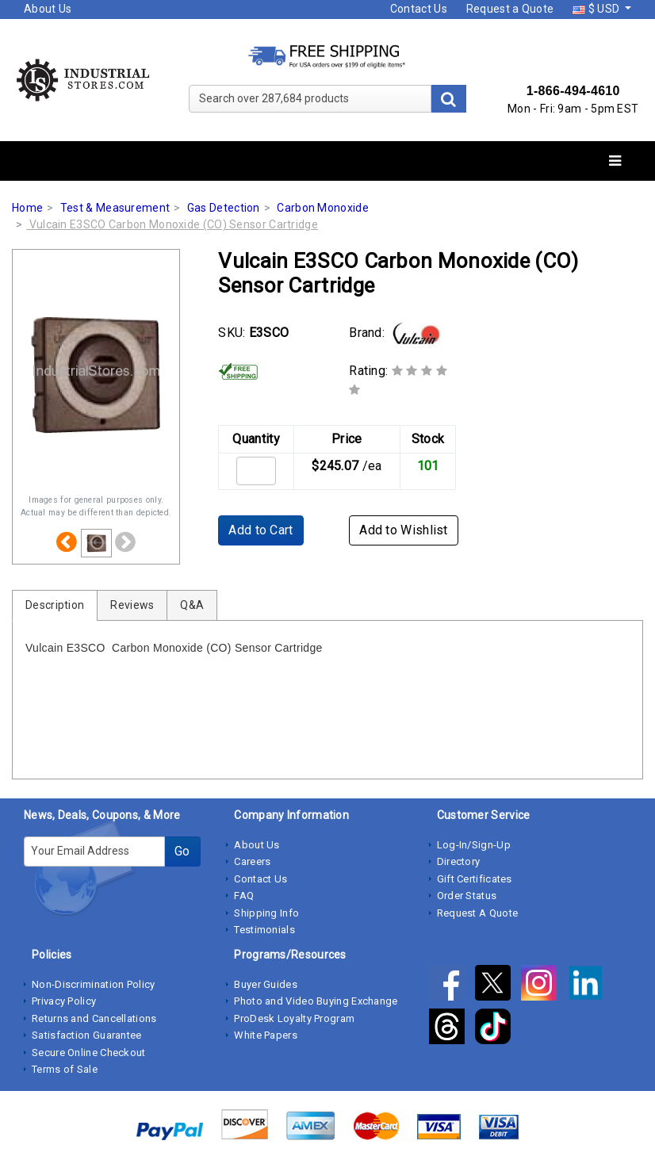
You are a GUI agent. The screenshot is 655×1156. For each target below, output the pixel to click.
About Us (47, 8)
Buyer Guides (265, 984)
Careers (252, 861)
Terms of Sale (65, 1069)
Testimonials (264, 930)
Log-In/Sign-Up (474, 845)
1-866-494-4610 (573, 91)
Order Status (467, 895)
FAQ (244, 895)
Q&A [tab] (192, 605)
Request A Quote (478, 913)
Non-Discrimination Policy (93, 984)
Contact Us (418, 8)
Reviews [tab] (132, 605)
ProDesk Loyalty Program (294, 1018)
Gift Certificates (474, 879)
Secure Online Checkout (89, 1052)
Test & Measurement (115, 207)
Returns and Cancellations (94, 1018)
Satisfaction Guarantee (87, 1035)
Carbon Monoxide (323, 207)
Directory (459, 861)
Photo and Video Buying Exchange (315, 1001)
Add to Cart (260, 530)
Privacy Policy (64, 1001)
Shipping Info (266, 913)
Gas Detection (223, 207)
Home (27, 207)
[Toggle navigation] (615, 161)
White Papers (265, 1035)
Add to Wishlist (403, 530)
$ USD (597, 8)
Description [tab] (54, 605)
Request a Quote (510, 8)
